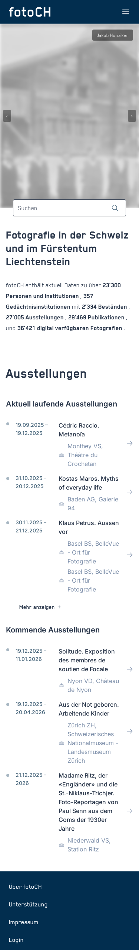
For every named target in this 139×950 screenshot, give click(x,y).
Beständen (113, 306)
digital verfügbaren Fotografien (80, 328)
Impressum (24, 922)
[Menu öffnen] (125, 11)
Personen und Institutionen (43, 295)
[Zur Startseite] (29, 12)
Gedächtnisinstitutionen (39, 306)
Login (16, 939)
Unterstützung (28, 904)
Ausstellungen (44, 317)
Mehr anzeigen (41, 606)
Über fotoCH (25, 886)
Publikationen (106, 317)
